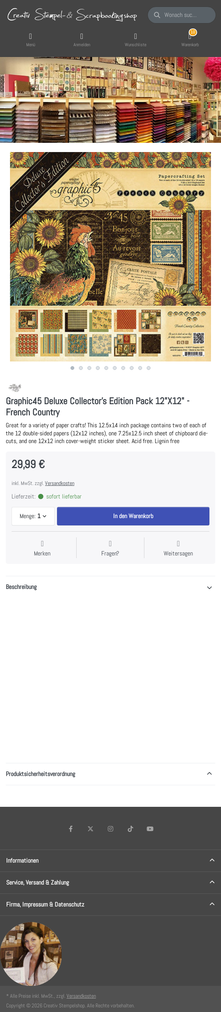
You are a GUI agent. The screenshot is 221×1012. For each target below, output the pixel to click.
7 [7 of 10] (123, 368)
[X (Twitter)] (90, 828)
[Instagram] (110, 828)
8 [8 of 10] (132, 368)
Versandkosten (59, 483)
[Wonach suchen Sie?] (181, 15)
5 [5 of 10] (106, 368)
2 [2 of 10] (81, 368)
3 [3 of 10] (89, 368)
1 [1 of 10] (72, 368)
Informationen (22, 860)
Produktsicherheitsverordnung (40, 774)
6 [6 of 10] (115, 368)
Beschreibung (21, 587)
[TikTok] (130, 828)
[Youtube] (150, 828)
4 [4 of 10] (98, 368)
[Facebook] (70, 828)
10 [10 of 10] (149, 368)
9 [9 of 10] (140, 368)
